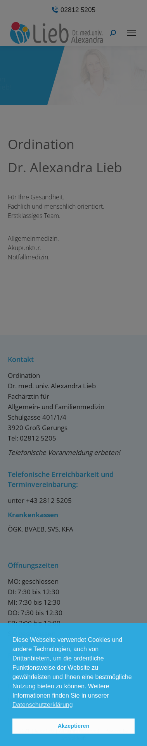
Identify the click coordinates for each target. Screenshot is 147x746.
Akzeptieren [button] (74, 726)
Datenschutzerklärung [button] (42, 704)
